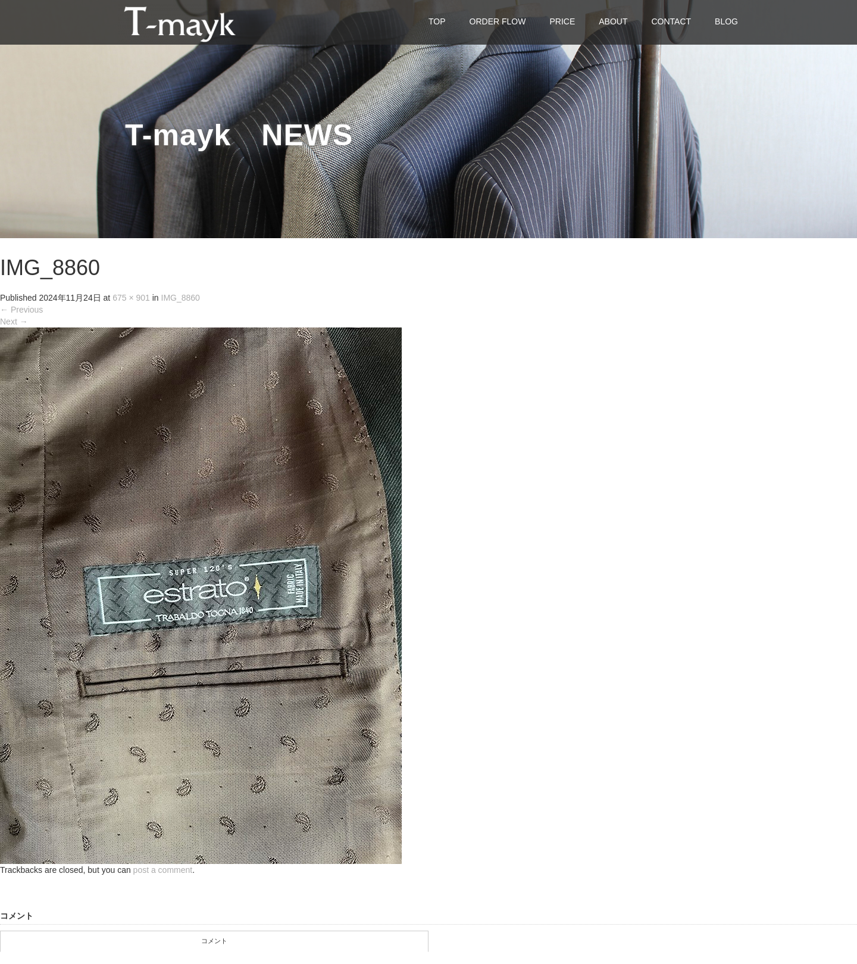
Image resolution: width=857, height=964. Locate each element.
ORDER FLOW (498, 21)
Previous (21, 309)
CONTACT (671, 21)
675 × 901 (131, 297)
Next (14, 321)
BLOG (726, 21)
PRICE (562, 21)
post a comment (163, 870)
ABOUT (613, 21)
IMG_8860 (180, 297)
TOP (437, 21)
